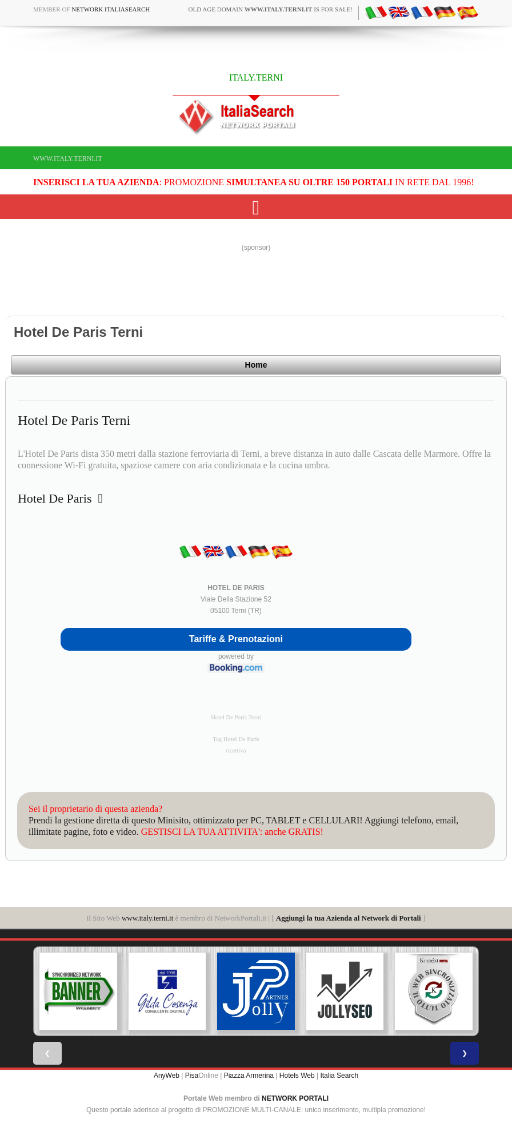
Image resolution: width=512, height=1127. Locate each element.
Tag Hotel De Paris (236, 739)
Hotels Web (297, 1076)
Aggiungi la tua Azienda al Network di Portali (348, 918)
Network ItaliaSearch (110, 9)
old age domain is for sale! (271, 9)
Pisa (191, 1076)
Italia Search (339, 1076)
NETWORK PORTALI (295, 1098)
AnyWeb (166, 1076)
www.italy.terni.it (67, 158)
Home (256, 364)
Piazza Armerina (249, 1076)
